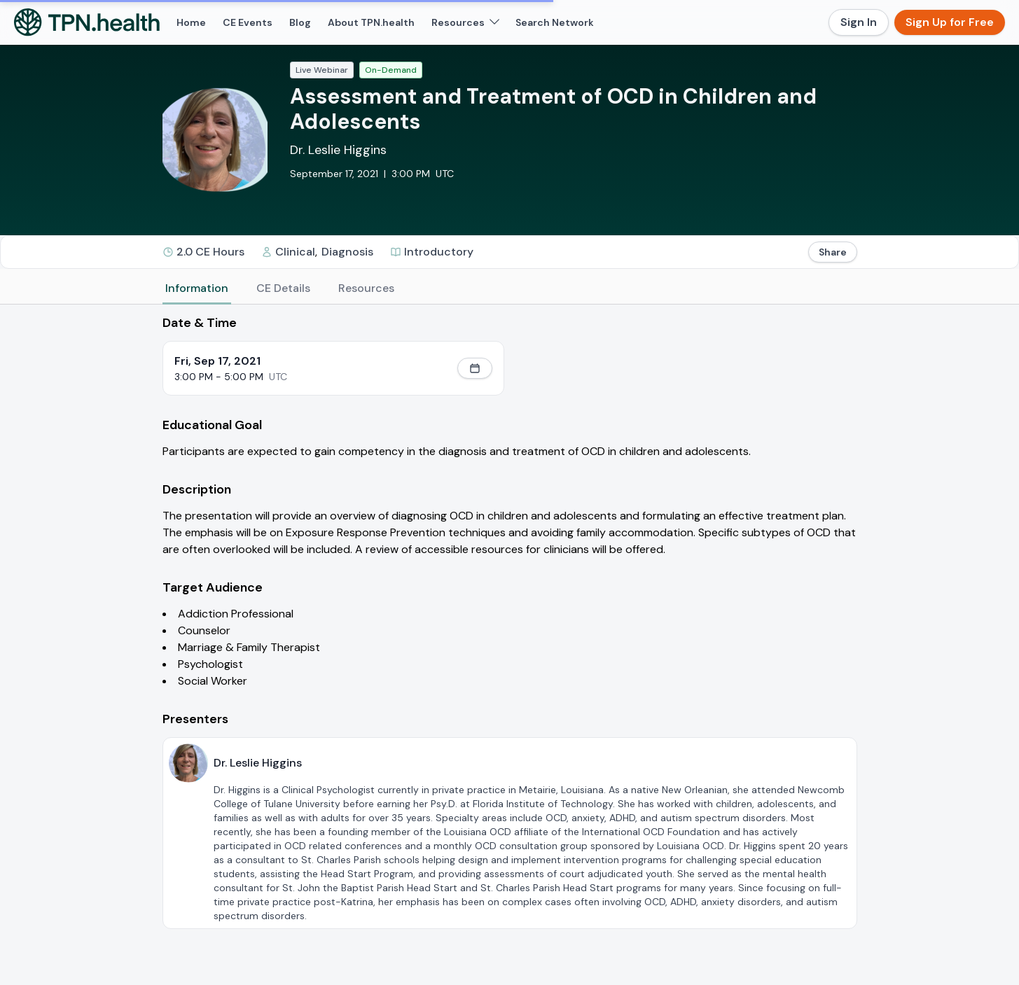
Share (833, 252)
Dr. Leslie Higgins (338, 149)
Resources (366, 288)
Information (196, 288)
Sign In (858, 22)
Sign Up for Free (950, 22)
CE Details (283, 288)
